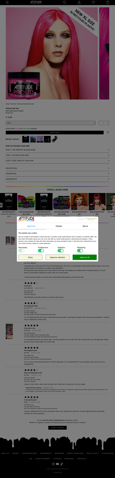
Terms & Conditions (75, 453)
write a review (57, 427)
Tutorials (57, 458)
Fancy (79, 216)
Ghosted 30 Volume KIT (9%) (44, 215)
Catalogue (81, 458)
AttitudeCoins (59, 420)
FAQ (30, 458)
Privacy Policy (92, 453)
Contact (15, 453)
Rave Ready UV (26, 216)
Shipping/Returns (29, 453)
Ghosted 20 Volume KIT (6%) (9, 215)
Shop (7, 104)
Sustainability (46, 453)
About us (5, 453)
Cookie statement (42, 458)
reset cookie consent (57, 472)
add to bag (54, 132)
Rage (97, 216)
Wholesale (69, 458)
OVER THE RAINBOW (61, 216)
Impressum (59, 453)
